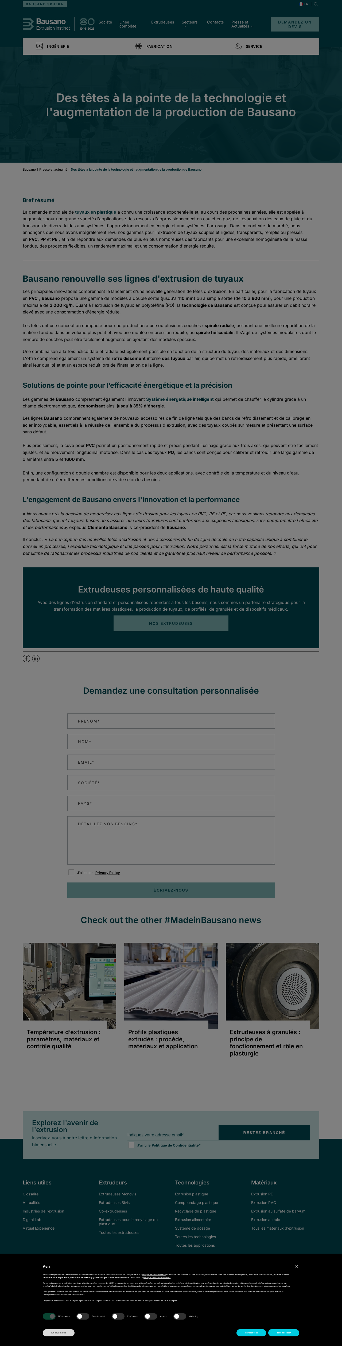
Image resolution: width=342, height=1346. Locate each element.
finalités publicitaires (137, 1286)
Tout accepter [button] (284, 1333)
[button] (296, 1266)
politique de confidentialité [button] (153, 1274)
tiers (79, 1283)
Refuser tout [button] (251, 1333)
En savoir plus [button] (58, 1333)
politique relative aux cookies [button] (156, 1277)
